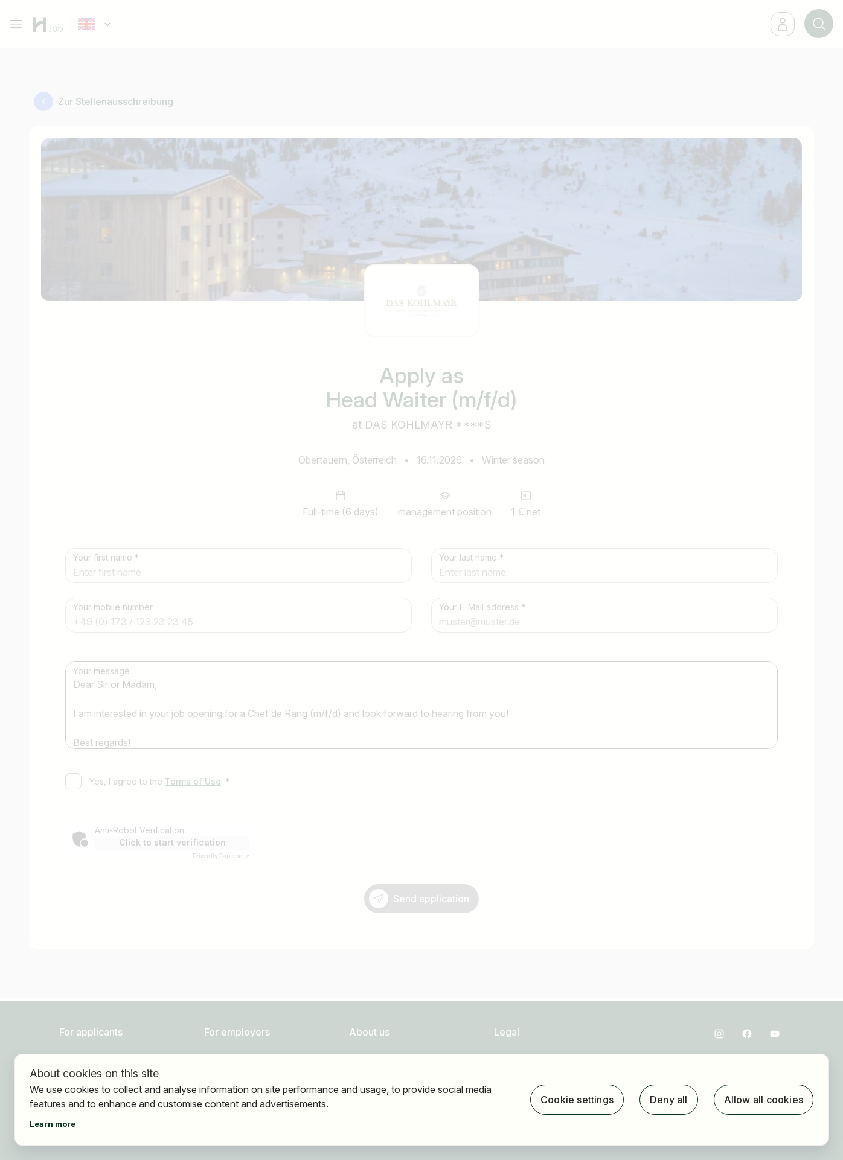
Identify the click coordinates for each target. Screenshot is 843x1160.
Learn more (52, 1124)
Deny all (669, 1100)
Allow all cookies (763, 1100)
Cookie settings (577, 1100)
